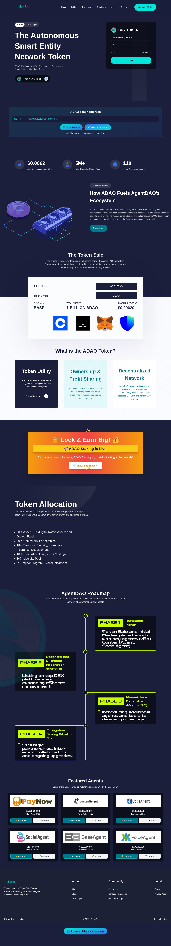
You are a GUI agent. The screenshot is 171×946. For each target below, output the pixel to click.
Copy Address (71, 127)
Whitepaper (32, 25)
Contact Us (113, 889)
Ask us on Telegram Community (85, 931)
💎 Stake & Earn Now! (85, 465)
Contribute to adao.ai (117, 894)
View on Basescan (97, 127)
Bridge (74, 7)
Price (113, 52)
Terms (157, 889)
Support (124, 7)
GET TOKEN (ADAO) (121, 37)
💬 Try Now (44, 820)
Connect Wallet (145, 7)
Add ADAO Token (33, 79)
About (113, 7)
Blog (74, 894)
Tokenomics (87, 7)
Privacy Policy (160, 894)
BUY (131, 60)
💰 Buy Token (21, 820)
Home (63, 7)
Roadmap (101, 7)
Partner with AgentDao (118, 899)
